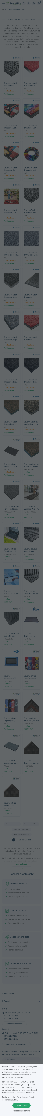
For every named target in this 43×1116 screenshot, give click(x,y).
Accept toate (22, 1105)
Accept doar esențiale (21, 1111)
